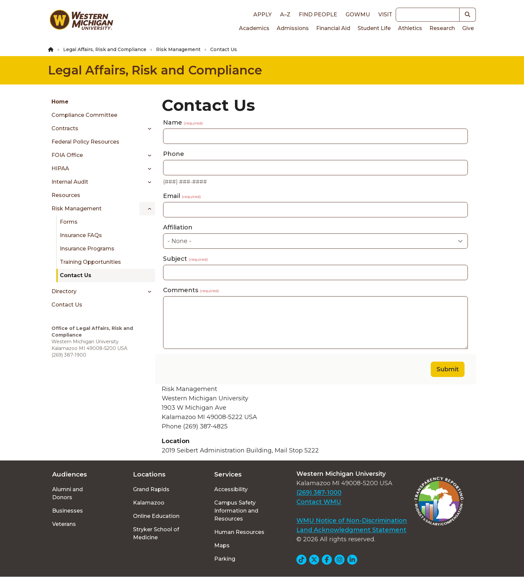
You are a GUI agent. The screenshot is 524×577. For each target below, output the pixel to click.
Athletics (410, 28)
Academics (254, 28)
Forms (69, 222)
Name (183, 122)
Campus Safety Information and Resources (236, 511)
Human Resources (239, 532)
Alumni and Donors (67, 493)
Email (182, 196)
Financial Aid (333, 28)
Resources (65, 195)
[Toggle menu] (147, 128)
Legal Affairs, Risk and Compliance (104, 49)
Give (468, 28)
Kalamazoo (148, 503)
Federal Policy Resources (85, 142)
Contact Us (75, 275)
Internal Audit (69, 182)
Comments (191, 290)
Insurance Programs (87, 248)
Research (442, 28)
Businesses (67, 511)
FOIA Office (67, 155)
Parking (224, 559)
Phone (173, 154)
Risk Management (178, 49)
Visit (385, 14)
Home (60, 102)
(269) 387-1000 (319, 492)
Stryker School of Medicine (156, 533)
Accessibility (231, 489)
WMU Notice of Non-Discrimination (351, 520)
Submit (447, 369)
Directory (64, 291)
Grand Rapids (151, 489)
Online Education (156, 516)
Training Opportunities (90, 262)
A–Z (285, 14)
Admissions (293, 28)
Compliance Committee (84, 115)
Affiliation (177, 227)
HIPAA (60, 168)
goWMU (358, 14)
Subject (185, 258)
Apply (262, 14)
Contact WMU (318, 502)
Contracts (64, 128)
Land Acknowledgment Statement (351, 530)
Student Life (374, 28)
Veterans (64, 524)
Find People (318, 14)
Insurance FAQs (81, 235)
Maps (222, 545)
